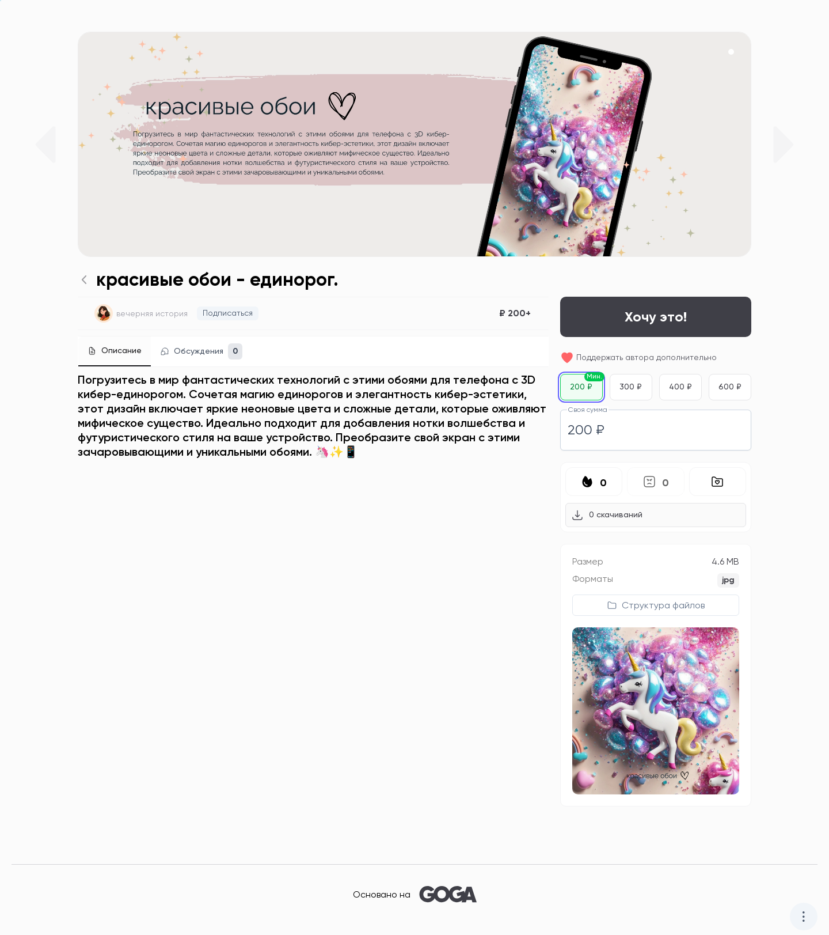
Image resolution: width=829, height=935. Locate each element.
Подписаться (228, 312)
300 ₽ (635, 382)
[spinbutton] (655, 430)
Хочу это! (656, 316)
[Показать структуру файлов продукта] (655, 605)
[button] (731, 52)
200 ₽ (586, 382)
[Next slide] (783, 144)
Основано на (415, 894)
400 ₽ (685, 382)
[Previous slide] (45, 144)
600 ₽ (734, 382)
